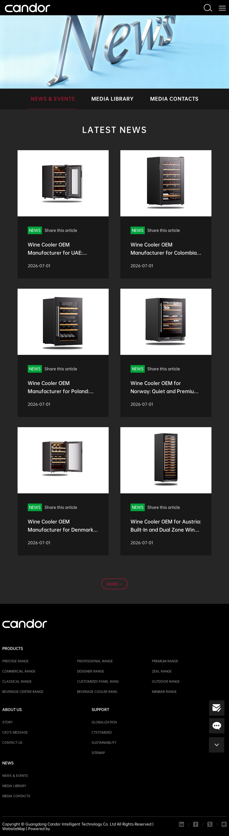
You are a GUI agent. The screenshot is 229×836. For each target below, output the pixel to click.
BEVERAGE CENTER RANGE (22, 692)
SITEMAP (98, 753)
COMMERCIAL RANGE (18, 671)
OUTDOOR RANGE (166, 681)
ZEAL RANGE (161, 671)
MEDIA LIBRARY (112, 99)
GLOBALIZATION (104, 722)
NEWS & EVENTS (53, 99)
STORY (7, 722)
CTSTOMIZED (102, 732)
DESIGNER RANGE (90, 671)
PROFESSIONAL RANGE (95, 661)
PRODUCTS (12, 648)
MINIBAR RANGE (164, 692)
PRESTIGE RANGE (15, 661)
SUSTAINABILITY (104, 743)
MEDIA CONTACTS (174, 99)
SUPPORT (100, 709)
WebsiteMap (13, 828)
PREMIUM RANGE (165, 661)
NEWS (7, 763)
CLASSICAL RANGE (17, 681)
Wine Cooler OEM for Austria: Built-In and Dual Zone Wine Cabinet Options (166, 530)
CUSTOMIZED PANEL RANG (98, 681)
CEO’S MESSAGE (15, 732)
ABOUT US (12, 709)
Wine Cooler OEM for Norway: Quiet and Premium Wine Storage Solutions (164, 391)
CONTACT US (12, 743)
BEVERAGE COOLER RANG (97, 692)
